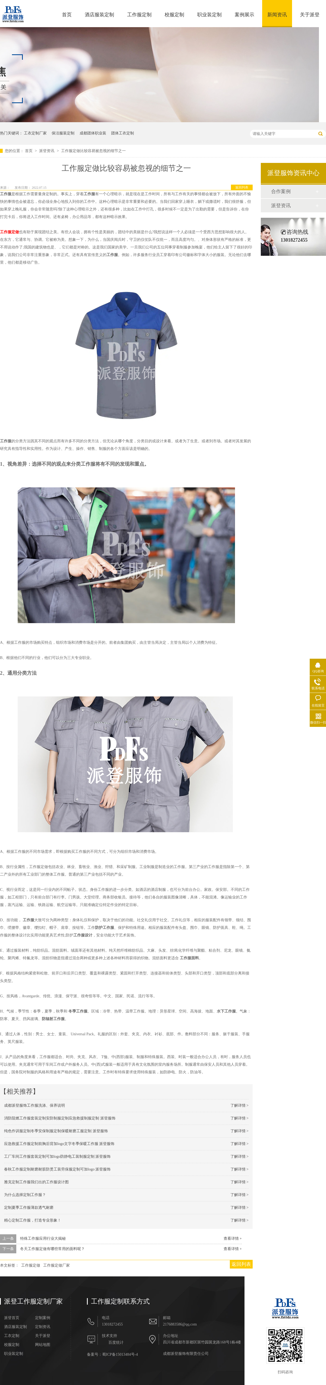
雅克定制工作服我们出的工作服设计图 (36, 1182)
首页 (67, 14)
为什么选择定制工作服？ (25, 1195)
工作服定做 (30, 1265)
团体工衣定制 (122, 133)
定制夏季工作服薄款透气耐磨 (29, 1208)
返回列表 (241, 187)
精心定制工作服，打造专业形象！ (32, 1220)
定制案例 (42, 1318)
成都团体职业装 (93, 133)
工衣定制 (11, 1336)
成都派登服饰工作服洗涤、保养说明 (34, 1105)
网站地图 (42, 1345)
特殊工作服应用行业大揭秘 (43, 1238)
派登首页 (11, 1318)
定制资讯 (42, 1327)
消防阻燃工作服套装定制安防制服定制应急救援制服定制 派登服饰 (59, 1118)
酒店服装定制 (99, 14)
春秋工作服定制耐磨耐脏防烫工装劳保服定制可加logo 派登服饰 (57, 1169)
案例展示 (244, 14)
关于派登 (309, 14)
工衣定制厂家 (35, 133)
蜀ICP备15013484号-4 (120, 1354)
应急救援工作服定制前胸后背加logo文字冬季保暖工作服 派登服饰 (59, 1144)
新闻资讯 (277, 14)
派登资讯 (47, 151)
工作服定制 (139, 14)
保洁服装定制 (63, 133)
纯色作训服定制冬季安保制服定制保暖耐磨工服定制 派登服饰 (56, 1131)
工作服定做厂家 (56, 1265)
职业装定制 (209, 14)
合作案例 (281, 191)
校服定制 (174, 14)
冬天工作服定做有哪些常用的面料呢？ (52, 1249)
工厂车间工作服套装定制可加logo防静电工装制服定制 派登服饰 (57, 1156)
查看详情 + (233, 1238)
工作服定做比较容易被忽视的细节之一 (93, 151)
